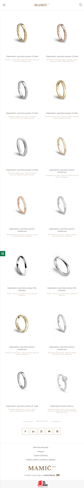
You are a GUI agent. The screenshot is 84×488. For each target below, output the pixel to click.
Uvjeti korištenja (41, 456)
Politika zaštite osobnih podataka (40, 460)
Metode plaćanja (40, 447)
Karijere (40, 452)
